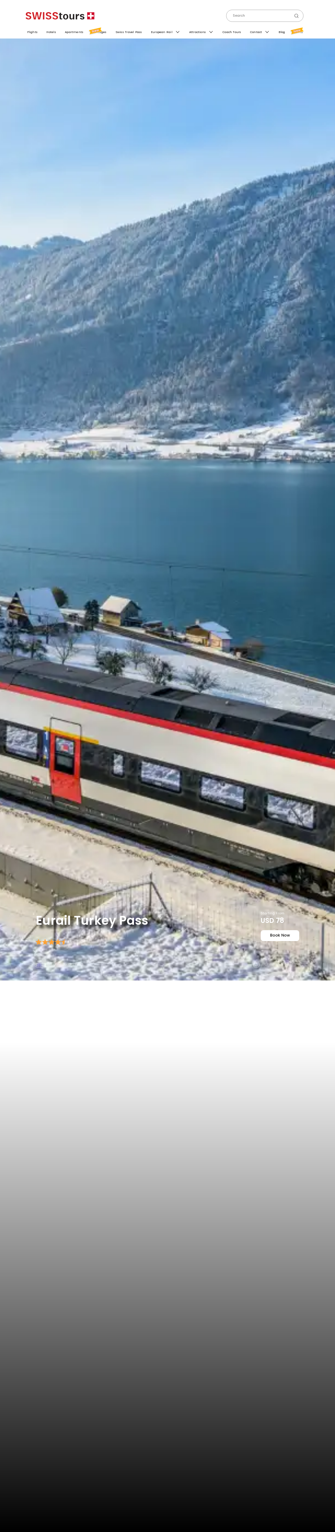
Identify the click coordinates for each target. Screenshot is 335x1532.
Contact (255, 31)
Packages (98, 30)
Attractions (197, 31)
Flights (31, 32)
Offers (297, 31)
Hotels (50, 31)
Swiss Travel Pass (127, 31)
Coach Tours (231, 31)
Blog (281, 31)
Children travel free (279, 965)
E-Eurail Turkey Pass (56, 966)
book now (278, 937)
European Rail (161, 31)
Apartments (73, 31)
